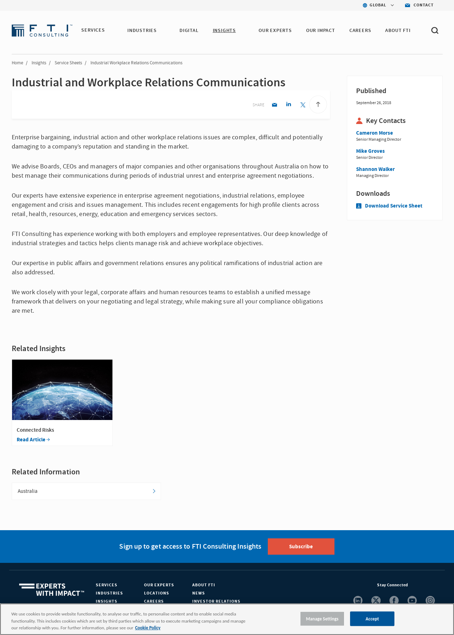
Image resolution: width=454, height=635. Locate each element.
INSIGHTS (224, 30)
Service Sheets (68, 63)
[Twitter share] (302, 105)
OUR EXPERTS (275, 30)
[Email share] (274, 105)
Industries (109, 594)
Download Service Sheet (389, 206)
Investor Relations (216, 602)
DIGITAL (189, 30)
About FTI (203, 585)
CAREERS (361, 30)
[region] (227, 619)
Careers (154, 602)
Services (106, 585)
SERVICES (93, 30)
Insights (39, 63)
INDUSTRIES (142, 30)
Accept (372, 618)
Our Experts (159, 585)
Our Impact (321, 30)
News (198, 594)
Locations (156, 594)
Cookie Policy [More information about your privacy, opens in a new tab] (147, 627)
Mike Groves (370, 151)
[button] (109, 31)
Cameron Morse (374, 133)
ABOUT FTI (398, 30)
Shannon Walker (375, 169)
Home (17, 63)
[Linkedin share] (288, 105)
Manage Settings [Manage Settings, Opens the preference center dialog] (322, 618)
